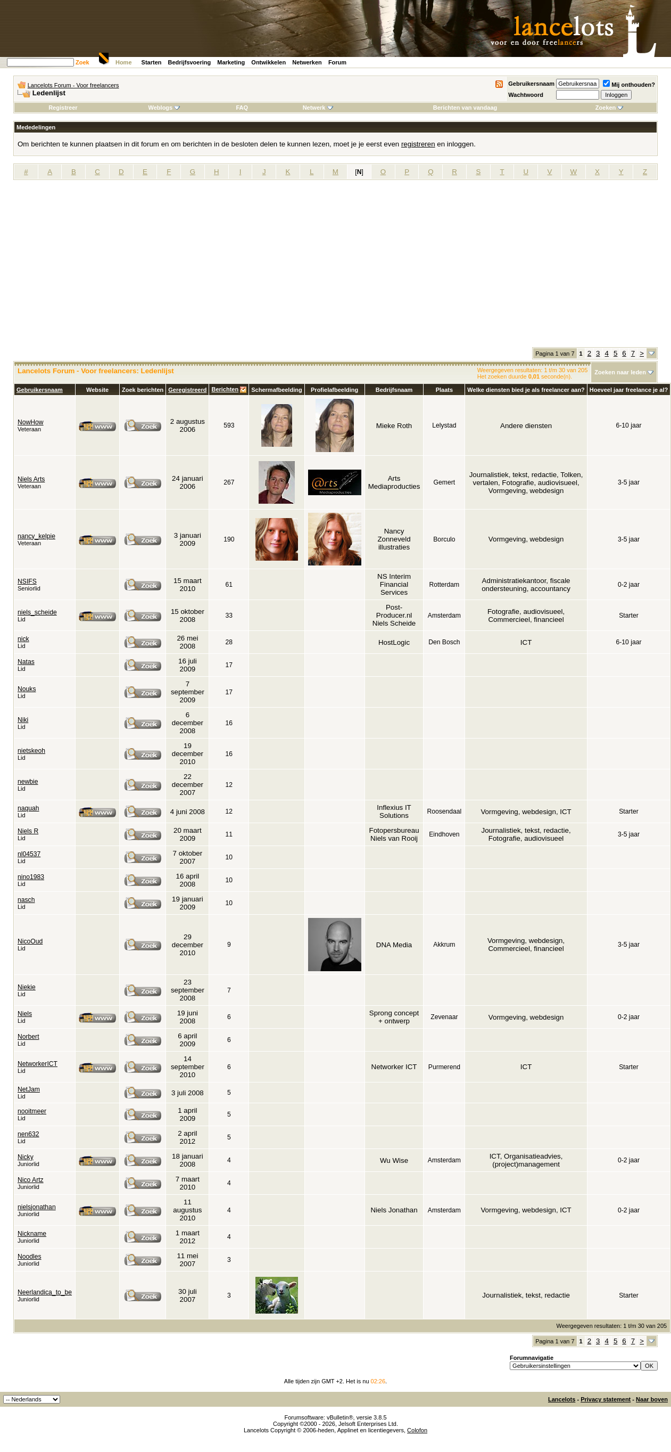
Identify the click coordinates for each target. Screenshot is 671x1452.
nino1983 (31, 877)
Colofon (417, 1430)
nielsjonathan (37, 1207)
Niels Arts (31, 479)
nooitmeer (32, 1111)
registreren (418, 144)
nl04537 (29, 854)
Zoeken (609, 107)
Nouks (27, 689)
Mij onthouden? (629, 84)
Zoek (82, 62)
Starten (152, 62)
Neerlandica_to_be (45, 1292)
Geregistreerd (187, 390)
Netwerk (318, 107)
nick (23, 639)
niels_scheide (37, 612)
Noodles (30, 1256)
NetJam (29, 1089)
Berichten (224, 389)
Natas (26, 662)
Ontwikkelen (268, 62)
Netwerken (307, 62)
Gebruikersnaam (531, 83)
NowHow (31, 422)
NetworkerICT (37, 1064)
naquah (28, 808)
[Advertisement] (335, 267)
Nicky (26, 1157)
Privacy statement (606, 1399)
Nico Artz (31, 1180)
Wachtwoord (525, 95)
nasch (26, 900)
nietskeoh (31, 750)
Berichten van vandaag (465, 107)
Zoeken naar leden (620, 372)
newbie (28, 781)
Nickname (32, 1233)
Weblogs (164, 107)
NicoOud (30, 941)
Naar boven (652, 1399)
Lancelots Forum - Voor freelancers (73, 85)
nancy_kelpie (36, 536)
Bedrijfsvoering (189, 62)
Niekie (27, 987)
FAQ (242, 107)
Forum (337, 62)
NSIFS (27, 581)
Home (123, 62)
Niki (23, 720)
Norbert (28, 1036)
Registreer (62, 107)
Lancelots (561, 1399)
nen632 (28, 1134)
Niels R (28, 831)
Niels (25, 1014)
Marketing (231, 62)
